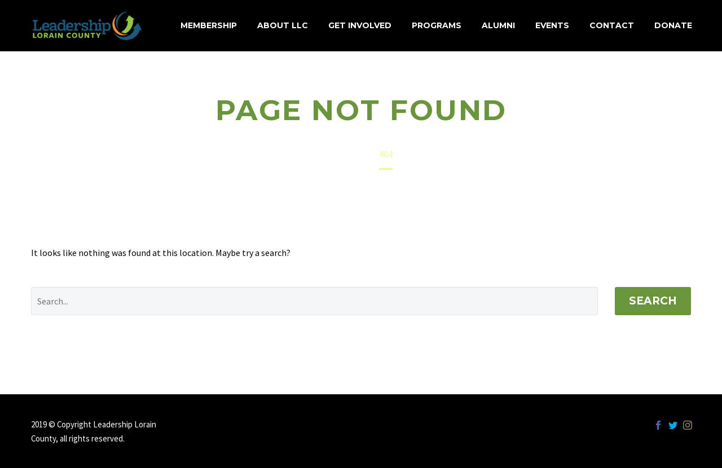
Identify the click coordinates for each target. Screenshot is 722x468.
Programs (436, 25)
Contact (611, 25)
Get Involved (359, 25)
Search (653, 300)
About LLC (282, 25)
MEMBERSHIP (208, 25)
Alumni (498, 25)
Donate (673, 25)
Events (552, 25)
